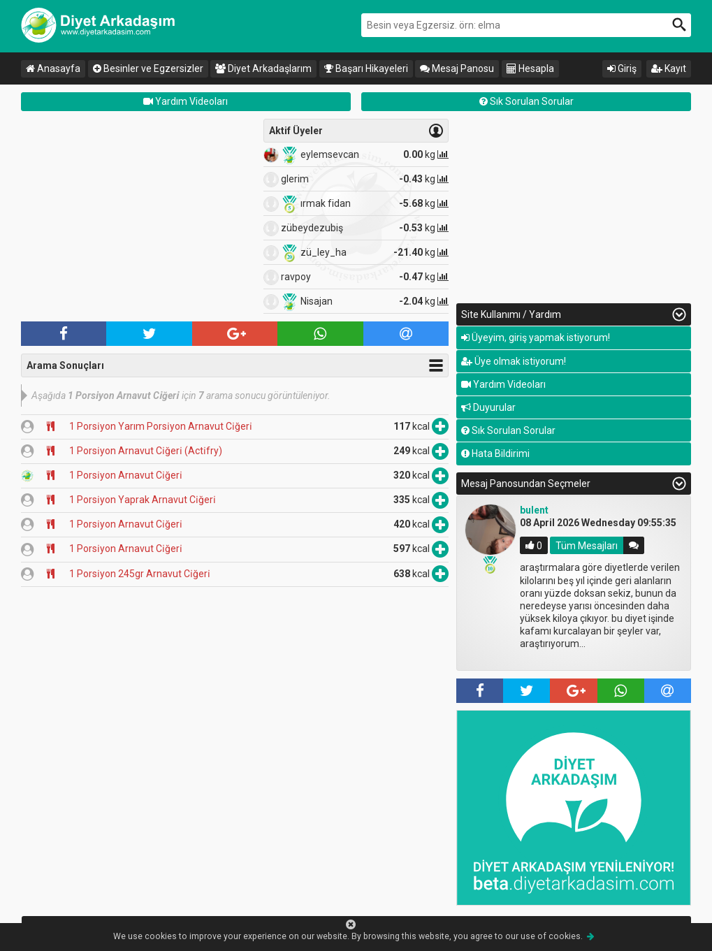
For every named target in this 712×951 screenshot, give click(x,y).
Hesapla (530, 68)
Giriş (622, 68)
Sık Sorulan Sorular (526, 101)
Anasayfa (53, 68)
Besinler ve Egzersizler (148, 68)
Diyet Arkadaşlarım (263, 68)
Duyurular (488, 407)
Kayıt (668, 68)
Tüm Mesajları (586, 545)
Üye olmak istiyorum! (513, 361)
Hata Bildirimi (495, 453)
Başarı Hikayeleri (366, 68)
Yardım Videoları (185, 101)
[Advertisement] (138, 216)
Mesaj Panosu (457, 68)
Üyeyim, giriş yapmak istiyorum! (535, 337)
